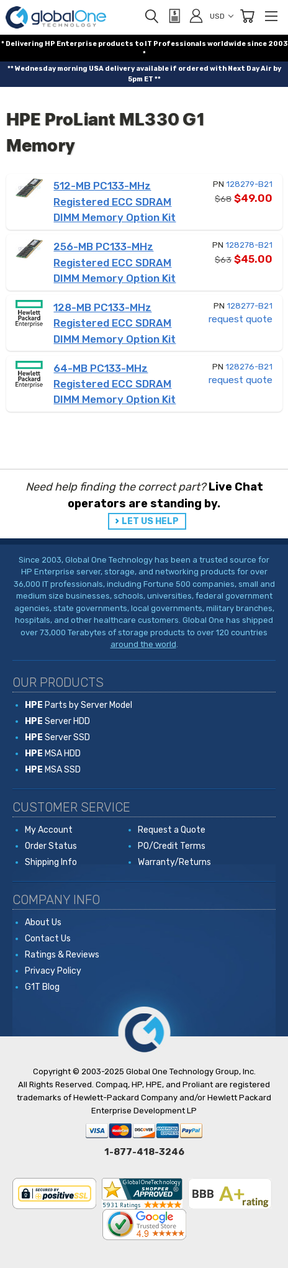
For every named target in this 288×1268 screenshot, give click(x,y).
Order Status (51, 846)
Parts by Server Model (78, 705)
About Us (43, 922)
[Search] (151, 16)
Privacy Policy (53, 971)
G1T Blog (42, 987)
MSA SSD (53, 769)
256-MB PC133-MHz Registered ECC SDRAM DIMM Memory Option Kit (114, 262)
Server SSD (57, 737)
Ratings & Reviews (62, 954)
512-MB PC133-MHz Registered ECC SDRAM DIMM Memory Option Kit (114, 201)
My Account (49, 830)
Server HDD (57, 721)
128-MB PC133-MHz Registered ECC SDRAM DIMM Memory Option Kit (114, 323)
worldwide (226, 44)
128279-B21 (249, 184)
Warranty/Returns (174, 862)
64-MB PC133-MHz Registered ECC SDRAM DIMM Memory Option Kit (114, 384)
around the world (143, 644)
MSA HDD (53, 753)
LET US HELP (150, 521)
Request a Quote (171, 830)
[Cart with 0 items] (247, 16)
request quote (240, 319)
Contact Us (48, 938)
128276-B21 (248, 366)
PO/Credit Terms (171, 846)
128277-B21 (249, 305)
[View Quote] (174, 16)
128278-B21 (248, 245)
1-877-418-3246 (144, 1151)
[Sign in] (196, 15)
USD (221, 16)
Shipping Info (51, 862)
